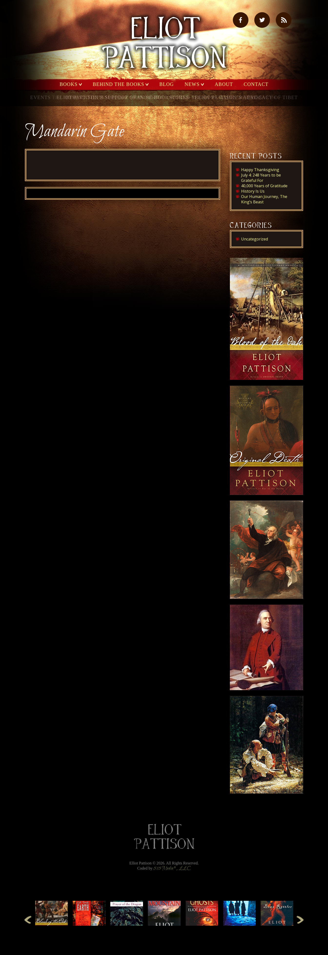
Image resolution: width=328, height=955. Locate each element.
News (191, 84)
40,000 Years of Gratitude (264, 185)
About (224, 84)
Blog (166, 84)
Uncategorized (254, 239)
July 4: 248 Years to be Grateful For (261, 177)
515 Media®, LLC (172, 868)
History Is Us (253, 191)
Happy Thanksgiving (260, 169)
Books (69, 84)
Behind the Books (118, 84)
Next (300, 919)
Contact (256, 84)
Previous (27, 919)
